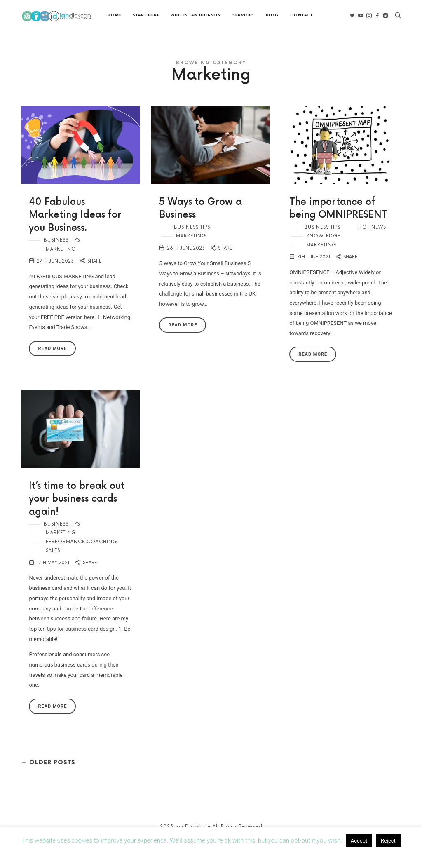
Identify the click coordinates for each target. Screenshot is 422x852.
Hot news (372, 239)
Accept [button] (359, 841)
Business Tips (62, 251)
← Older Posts (51, 773)
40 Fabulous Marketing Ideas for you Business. (75, 226)
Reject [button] (388, 841)
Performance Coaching (81, 553)
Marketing (61, 260)
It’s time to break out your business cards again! (76, 510)
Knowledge (323, 247)
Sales (53, 562)
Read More (52, 359)
